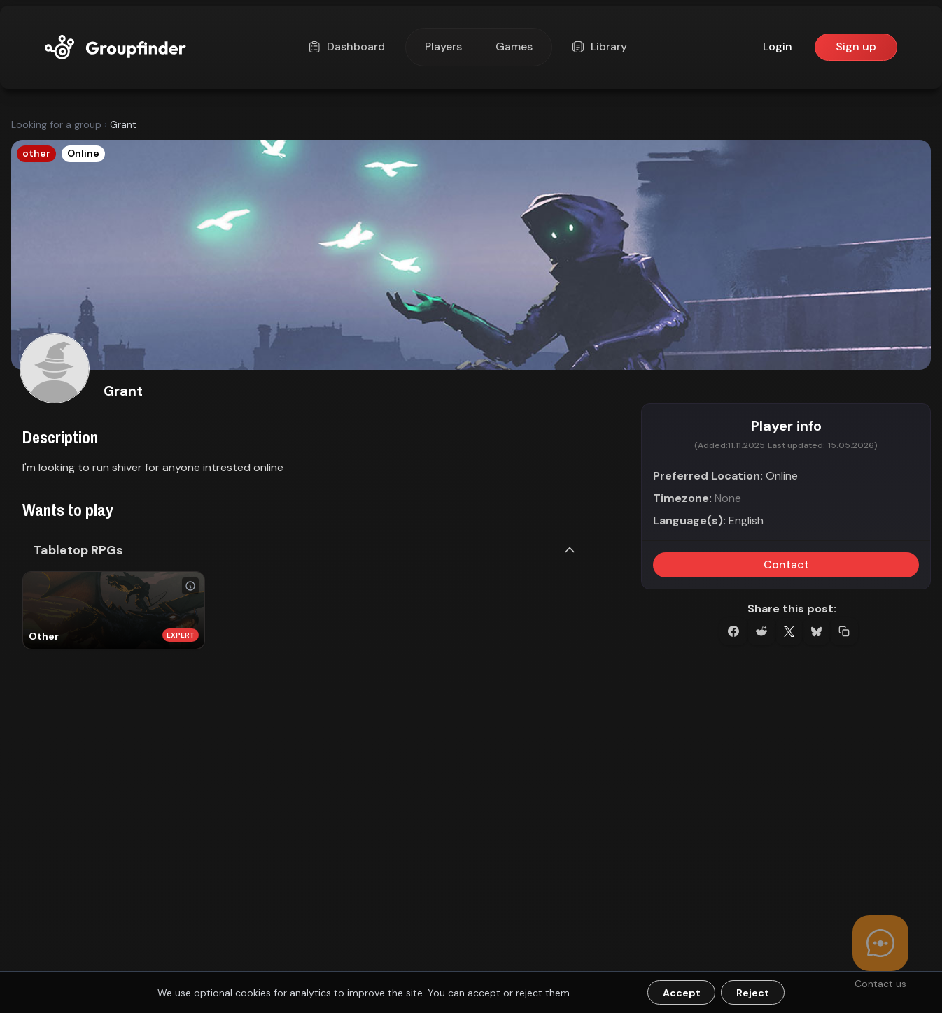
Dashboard (348, 46)
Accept (682, 992)
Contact (786, 564)
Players (443, 46)
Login (777, 46)
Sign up (856, 46)
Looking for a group (56, 124)
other (36, 153)
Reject (752, 992)
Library (601, 46)
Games (514, 46)
